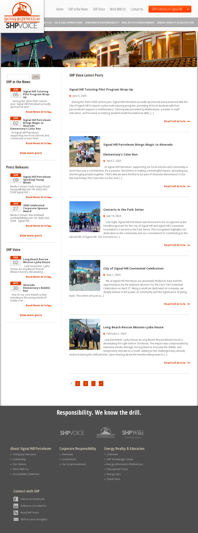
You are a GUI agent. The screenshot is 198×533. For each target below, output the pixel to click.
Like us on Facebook (32, 499)
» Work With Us (19, 469)
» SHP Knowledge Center (118, 459)
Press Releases (17, 167)
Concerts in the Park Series (123, 209)
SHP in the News (78, 9)
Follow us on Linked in (33, 505)
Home (60, 9)
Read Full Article (175, 121)
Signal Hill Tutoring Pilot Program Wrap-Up (101, 89)
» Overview (66, 454)
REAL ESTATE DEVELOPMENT (137, 22)
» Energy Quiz (112, 474)
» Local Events (67, 459)
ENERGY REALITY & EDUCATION (175, 22)
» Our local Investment (72, 464)
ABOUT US (45, 22)
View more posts (31, 153)
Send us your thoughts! (34, 519)
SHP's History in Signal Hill (167, 9)
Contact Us (137, 9)
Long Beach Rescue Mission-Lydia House (133, 327)
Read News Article (38, 112)
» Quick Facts (112, 479)
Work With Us (118, 9)
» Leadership (18, 459)
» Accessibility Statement (24, 474)
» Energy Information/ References (123, 464)
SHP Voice (99, 9)
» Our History (18, 464)
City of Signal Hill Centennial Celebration (133, 268)
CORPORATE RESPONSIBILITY (102, 22)
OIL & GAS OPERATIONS (68, 22)
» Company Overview (23, 454)
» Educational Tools (116, 469)
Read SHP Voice (30, 512)
